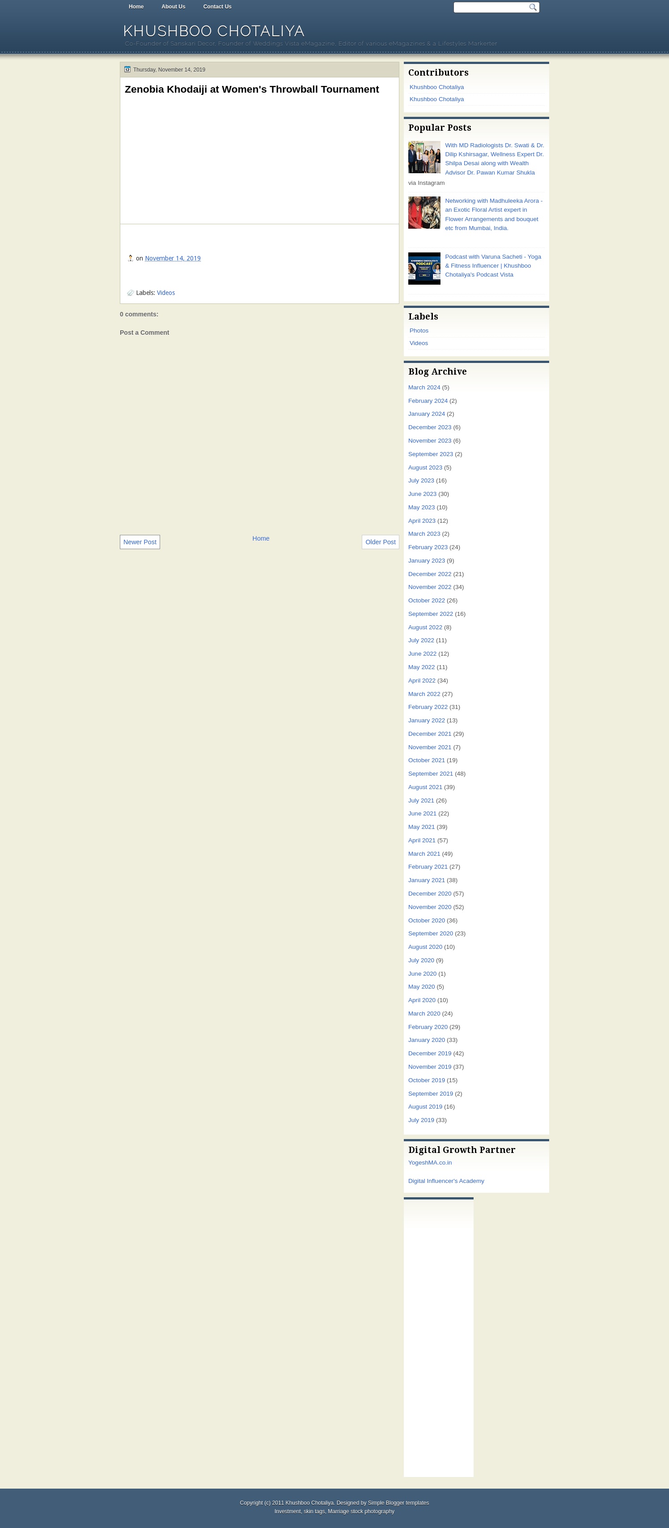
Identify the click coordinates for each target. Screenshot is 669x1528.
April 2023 (422, 520)
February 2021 (428, 866)
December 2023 (430, 427)
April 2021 (422, 840)
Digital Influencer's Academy (446, 1181)
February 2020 (428, 1027)
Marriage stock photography (361, 1511)
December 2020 (430, 893)
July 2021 (421, 800)
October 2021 (426, 760)
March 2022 (424, 694)
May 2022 (421, 667)
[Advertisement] (438, 1336)
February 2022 (428, 707)
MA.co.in (440, 1162)
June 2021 (422, 813)
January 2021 (426, 880)
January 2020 (426, 1040)
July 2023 (421, 480)
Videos (166, 292)
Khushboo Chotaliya (214, 31)
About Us (173, 7)
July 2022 (421, 640)
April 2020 (422, 1000)
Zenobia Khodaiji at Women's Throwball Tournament (252, 89)
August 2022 (425, 627)
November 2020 (430, 907)
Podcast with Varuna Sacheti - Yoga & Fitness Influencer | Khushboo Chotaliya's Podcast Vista (493, 265)
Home (136, 7)
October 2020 (426, 920)
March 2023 (424, 533)
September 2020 (430, 933)
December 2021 (430, 733)
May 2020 (421, 986)
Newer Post (140, 542)
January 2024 (426, 413)
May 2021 (421, 827)
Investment (288, 1511)
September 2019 (430, 1093)
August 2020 (425, 946)
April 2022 (422, 680)
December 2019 (430, 1053)
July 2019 (421, 1120)
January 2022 (426, 720)
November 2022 (430, 587)
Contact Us (217, 7)
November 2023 (430, 440)
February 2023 (428, 547)
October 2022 (426, 600)
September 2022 (430, 613)
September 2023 (430, 454)
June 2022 (422, 653)
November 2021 (430, 747)
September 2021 (430, 773)
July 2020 (421, 960)
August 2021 (425, 787)
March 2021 (424, 853)
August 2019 (425, 1106)
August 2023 (425, 467)
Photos (419, 330)
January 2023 (426, 560)
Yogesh (418, 1162)
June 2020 (422, 973)
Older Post (380, 542)
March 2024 (424, 387)
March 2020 (424, 1013)
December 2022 (430, 574)
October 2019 (426, 1080)
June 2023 (422, 494)
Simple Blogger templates (398, 1503)
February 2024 (428, 400)
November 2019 (430, 1066)
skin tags (314, 1511)
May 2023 (421, 507)
